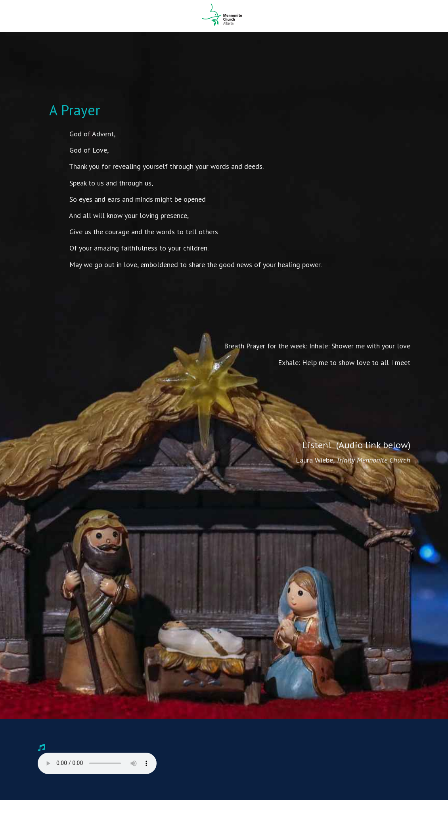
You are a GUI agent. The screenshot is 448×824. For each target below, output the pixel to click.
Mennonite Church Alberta (224, 15)
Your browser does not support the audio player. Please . (97, 763)
